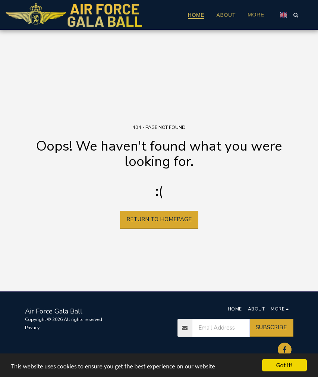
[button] (295, 15)
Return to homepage (159, 219)
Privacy (32, 328)
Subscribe (271, 327)
